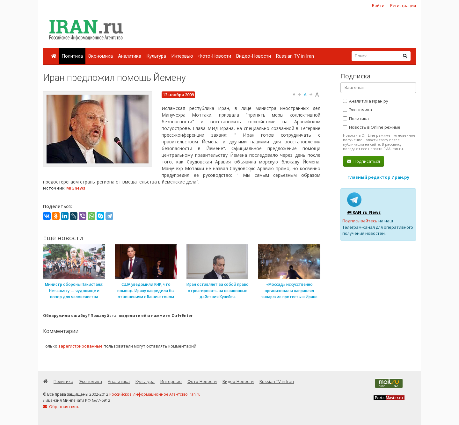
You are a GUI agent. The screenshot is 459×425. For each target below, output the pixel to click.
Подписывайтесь (359, 221)
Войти (378, 5)
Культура (156, 56)
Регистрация (403, 5)
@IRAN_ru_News (364, 212)
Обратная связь (61, 406)
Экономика (100, 56)
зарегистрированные (80, 346)
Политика (72, 56)
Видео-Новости (253, 56)
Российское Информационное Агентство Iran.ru (154, 394)
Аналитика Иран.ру (365, 101)
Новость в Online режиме (371, 127)
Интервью (182, 56)
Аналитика (129, 56)
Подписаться (363, 161)
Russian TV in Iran (295, 56)
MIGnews (75, 188)
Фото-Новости (214, 56)
